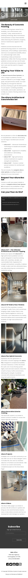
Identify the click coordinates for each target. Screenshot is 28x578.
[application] (14, 204)
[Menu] (25, 3)
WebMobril (19, 574)
